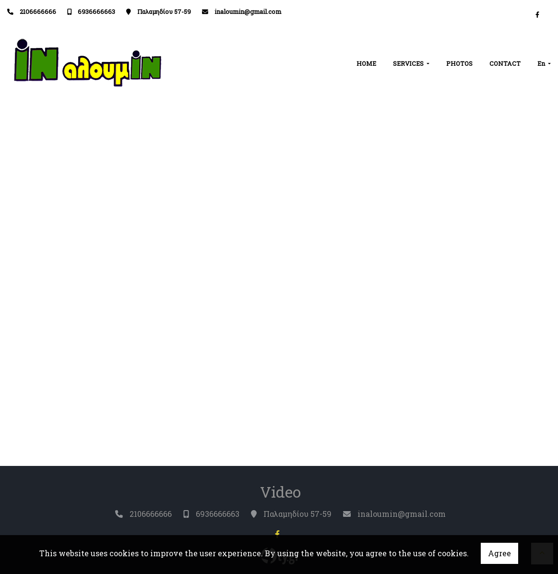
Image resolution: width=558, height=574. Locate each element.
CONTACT (505, 63)
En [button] (541, 63)
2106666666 (38, 11)
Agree (499, 553)
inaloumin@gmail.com (247, 11)
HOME (366, 63)
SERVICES (409, 63)
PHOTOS (459, 63)
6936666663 (96, 11)
